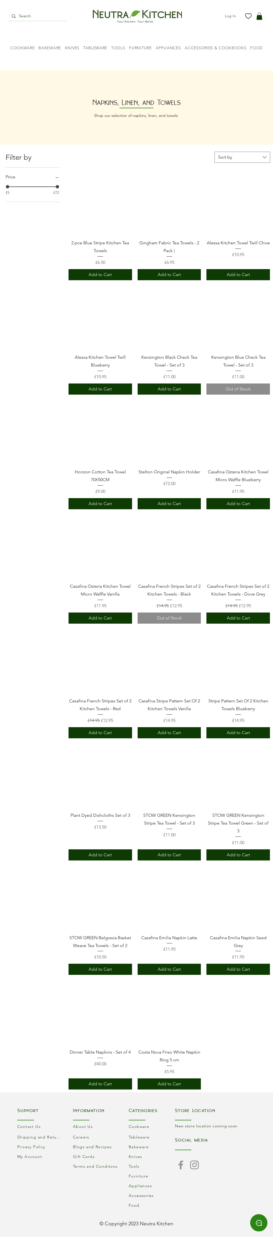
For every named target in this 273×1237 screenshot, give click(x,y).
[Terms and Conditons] (96, 1166)
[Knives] (152, 1156)
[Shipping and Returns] (40, 1137)
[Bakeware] (152, 1146)
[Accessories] (152, 1195)
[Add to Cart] (100, 274)
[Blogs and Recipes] (96, 1146)
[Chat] (258, 1222)
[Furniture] (152, 1176)
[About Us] (96, 1126)
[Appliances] (152, 1185)
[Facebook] (181, 1165)
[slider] (7, 186)
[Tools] (152, 1166)
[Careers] (96, 1137)
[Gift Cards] (96, 1156)
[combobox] (242, 157)
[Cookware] (152, 1126)
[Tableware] (152, 1137)
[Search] (37, 16)
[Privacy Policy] (40, 1146)
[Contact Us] (40, 1126)
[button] (259, 16)
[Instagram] (194, 1165)
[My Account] (40, 1156)
